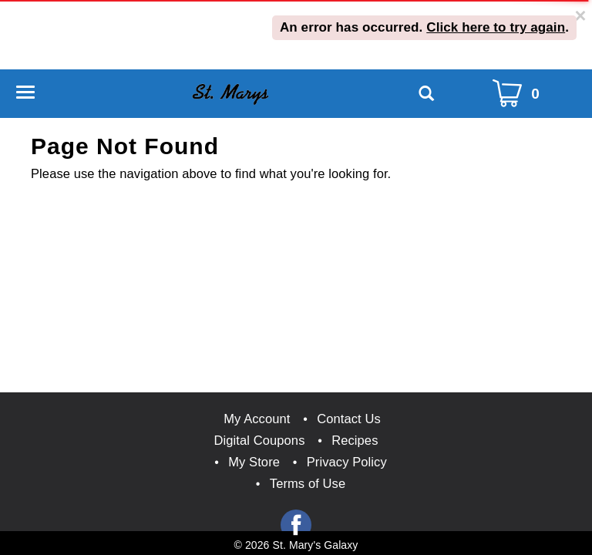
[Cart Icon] (519, 93)
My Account (257, 419)
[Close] (581, 16)
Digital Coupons (259, 440)
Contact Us (349, 419)
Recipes (354, 440)
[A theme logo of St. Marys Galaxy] (230, 92)
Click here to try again (495, 27)
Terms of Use (307, 483)
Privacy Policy (347, 462)
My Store (254, 462)
